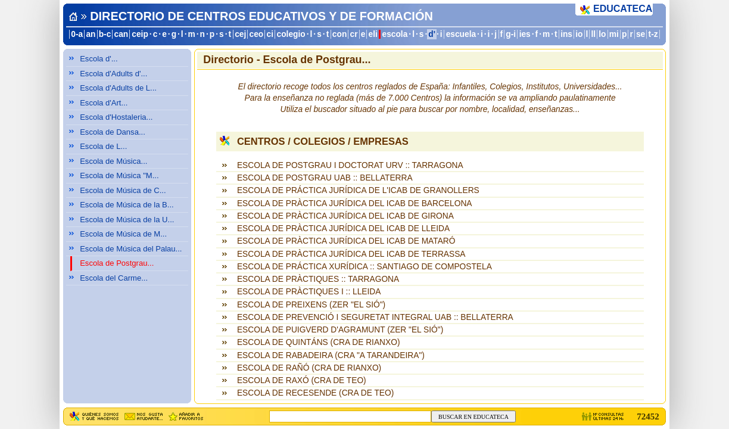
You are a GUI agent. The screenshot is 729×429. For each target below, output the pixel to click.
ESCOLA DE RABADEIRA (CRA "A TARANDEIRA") (331, 355)
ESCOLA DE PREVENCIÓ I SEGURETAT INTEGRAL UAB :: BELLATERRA (375, 317)
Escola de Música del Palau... (131, 248)
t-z (653, 34)
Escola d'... (98, 58)
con (339, 34)
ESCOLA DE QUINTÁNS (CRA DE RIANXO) (318, 342)
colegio (291, 34)
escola (395, 34)
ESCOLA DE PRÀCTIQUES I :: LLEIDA (309, 291)
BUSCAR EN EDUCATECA (473, 417)
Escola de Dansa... (112, 132)
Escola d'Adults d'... (113, 73)
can (121, 34)
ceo (257, 34)
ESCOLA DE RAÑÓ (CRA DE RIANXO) (309, 367)
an (90, 34)
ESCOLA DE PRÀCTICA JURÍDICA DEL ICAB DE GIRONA (345, 216)
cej (240, 34)
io (578, 34)
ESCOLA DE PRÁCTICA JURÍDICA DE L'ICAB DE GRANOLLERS (358, 190)
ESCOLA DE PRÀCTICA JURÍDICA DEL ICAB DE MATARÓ (346, 241)
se (640, 34)
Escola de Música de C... (123, 190)
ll (593, 34)
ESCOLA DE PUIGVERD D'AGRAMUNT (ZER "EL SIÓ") (340, 329)
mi (614, 34)
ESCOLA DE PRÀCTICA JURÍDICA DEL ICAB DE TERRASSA (351, 254)
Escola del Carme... (114, 277)
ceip (140, 34)
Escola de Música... (113, 161)
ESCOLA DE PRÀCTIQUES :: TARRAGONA (318, 279)
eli (373, 34)
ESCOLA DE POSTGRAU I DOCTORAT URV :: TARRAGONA (350, 165)
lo (602, 34)
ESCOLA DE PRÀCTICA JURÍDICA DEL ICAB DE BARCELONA (354, 203)
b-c (105, 34)
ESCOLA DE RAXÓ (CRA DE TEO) (301, 380)
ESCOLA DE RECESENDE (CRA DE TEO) (315, 392)
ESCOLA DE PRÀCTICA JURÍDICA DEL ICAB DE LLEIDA (343, 228)
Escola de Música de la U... (127, 219)
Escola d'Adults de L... (118, 87)
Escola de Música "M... (119, 175)
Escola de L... (103, 146)
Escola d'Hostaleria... (116, 117)
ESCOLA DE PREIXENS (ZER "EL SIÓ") (311, 304)
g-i (511, 34)
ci (269, 34)
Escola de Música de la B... (127, 204)
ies (525, 34)
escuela (461, 34)
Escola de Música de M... (123, 233)
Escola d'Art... (103, 102)
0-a (77, 34)
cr (354, 34)
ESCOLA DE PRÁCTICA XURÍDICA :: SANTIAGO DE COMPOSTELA (364, 266)
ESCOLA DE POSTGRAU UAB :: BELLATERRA (325, 177)
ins (566, 34)
